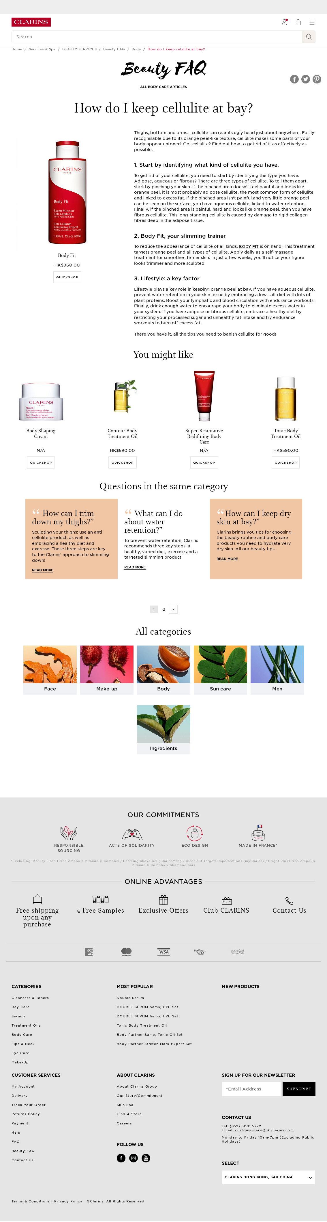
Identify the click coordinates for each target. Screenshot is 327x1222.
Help (16, 1132)
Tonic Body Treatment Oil (142, 1025)
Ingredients (163, 748)
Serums (19, 1016)
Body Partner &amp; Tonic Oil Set (150, 1035)
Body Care (22, 1035)
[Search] (157, 37)
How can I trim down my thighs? (63, 517)
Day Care (21, 1007)
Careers (124, 1123)
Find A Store (129, 1114)
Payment (20, 1123)
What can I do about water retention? (153, 521)
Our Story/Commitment (140, 1096)
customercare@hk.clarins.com (264, 1130)
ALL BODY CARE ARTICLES (163, 87)
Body (136, 49)
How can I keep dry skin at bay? (254, 517)
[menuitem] (284, 22)
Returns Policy (26, 1114)
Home (17, 49)
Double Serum (130, 998)
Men (277, 689)
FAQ (16, 1142)
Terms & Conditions (31, 1201)
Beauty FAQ (114, 49)
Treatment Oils (26, 1025)
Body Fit (249, 246)
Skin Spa (125, 1105)
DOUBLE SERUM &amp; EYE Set (148, 1007)
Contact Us (23, 1160)
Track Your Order (29, 1105)
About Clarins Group (137, 1086)
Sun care (220, 689)
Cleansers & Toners (30, 998)
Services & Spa (42, 49)
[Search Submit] (309, 37)
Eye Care (20, 1053)
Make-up (106, 689)
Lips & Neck (23, 1044)
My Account (23, 1086)
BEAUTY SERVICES (79, 49)
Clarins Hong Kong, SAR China (259, 1177)
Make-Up (20, 1062)
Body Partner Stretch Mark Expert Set (154, 1044)
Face (50, 689)
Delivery (20, 1096)
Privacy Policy (68, 1201)
